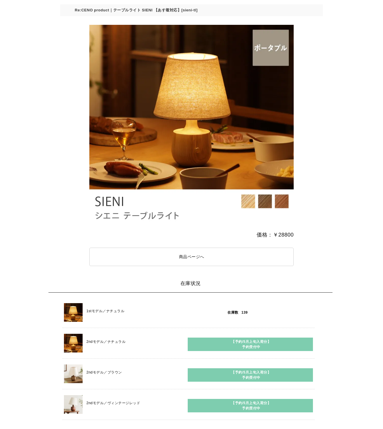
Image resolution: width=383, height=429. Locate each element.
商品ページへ (191, 256)
